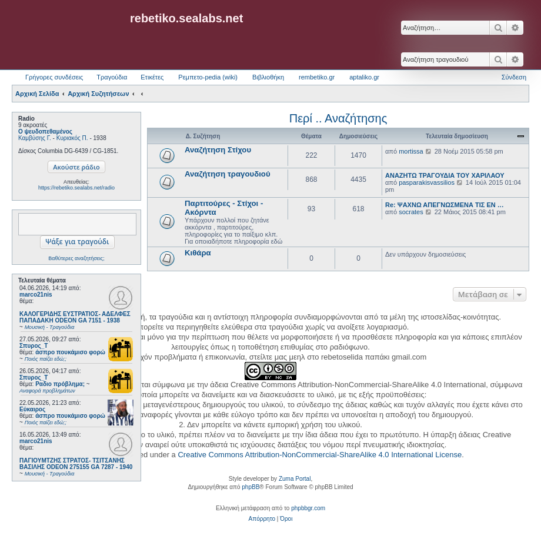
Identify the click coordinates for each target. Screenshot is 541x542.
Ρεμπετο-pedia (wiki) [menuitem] (208, 77)
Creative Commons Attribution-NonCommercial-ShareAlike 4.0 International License (320, 454)
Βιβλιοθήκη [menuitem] (268, 77)
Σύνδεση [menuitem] (514, 77)
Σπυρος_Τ (33, 346)
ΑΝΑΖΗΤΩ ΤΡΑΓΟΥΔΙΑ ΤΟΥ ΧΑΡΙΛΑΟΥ (445, 175)
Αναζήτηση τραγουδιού (227, 173)
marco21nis (35, 294)
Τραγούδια (111, 77)
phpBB (250, 487)
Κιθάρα (198, 252)
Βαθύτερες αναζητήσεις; (76, 258)
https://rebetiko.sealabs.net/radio (76, 188)
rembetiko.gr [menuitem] (317, 77)
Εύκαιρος (32, 409)
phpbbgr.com (308, 508)
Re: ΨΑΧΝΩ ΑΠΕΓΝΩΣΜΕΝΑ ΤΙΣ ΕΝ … (444, 204)
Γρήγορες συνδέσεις (54, 77)
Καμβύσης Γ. (34, 138)
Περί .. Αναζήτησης (338, 118)
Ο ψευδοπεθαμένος (45, 131)
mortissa (411, 151)
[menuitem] (262, 519)
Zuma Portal (294, 479)
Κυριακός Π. (72, 138)
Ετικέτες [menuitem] (152, 77)
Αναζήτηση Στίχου (218, 149)
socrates (411, 211)
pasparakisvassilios (427, 182)
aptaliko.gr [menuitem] (364, 77)
